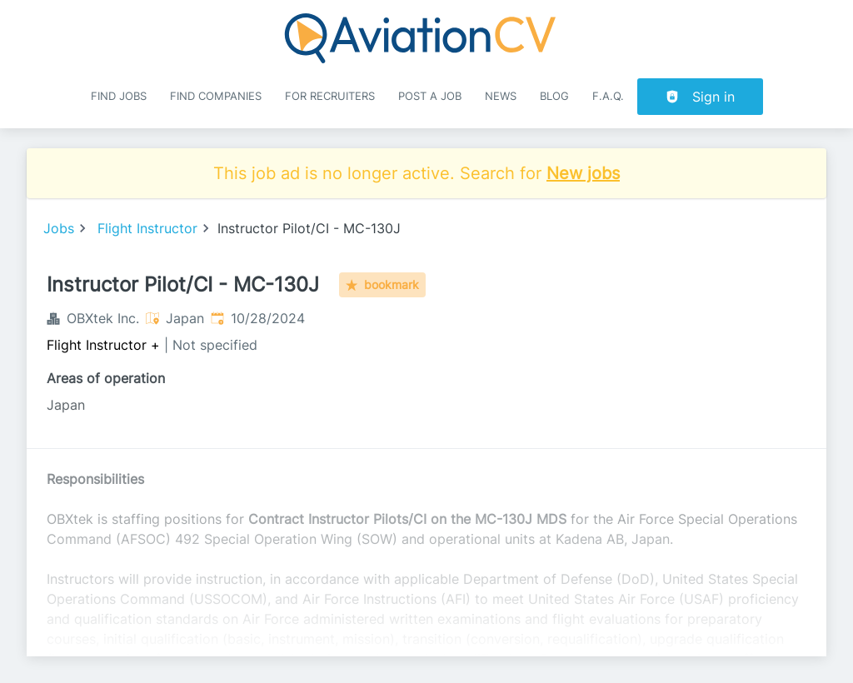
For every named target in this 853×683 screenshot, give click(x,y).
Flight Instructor (147, 228)
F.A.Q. (608, 96)
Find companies (216, 96)
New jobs (583, 173)
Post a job (429, 96)
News (500, 96)
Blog (554, 96)
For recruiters (330, 96)
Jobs (58, 228)
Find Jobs (119, 96)
